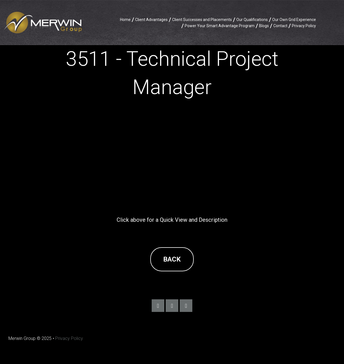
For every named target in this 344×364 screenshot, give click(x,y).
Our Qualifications (252, 19)
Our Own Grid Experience (294, 19)
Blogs (264, 26)
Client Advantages (151, 19)
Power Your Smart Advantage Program (220, 26)
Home (125, 19)
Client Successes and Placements (202, 19)
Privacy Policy (304, 26)
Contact (280, 26)
